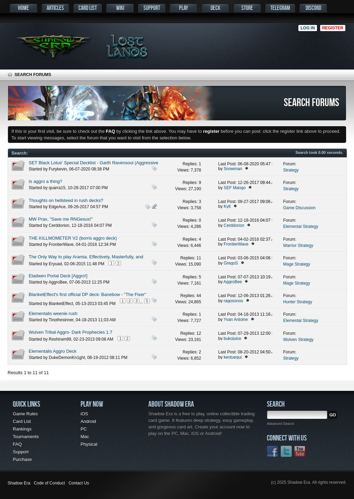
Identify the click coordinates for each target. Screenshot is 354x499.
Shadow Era (19, 483)
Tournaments (26, 436)
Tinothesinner (61, 319)
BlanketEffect (61, 303)
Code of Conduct (49, 483)
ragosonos (233, 300)
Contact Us (78, 483)
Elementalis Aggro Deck (52, 351)
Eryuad (55, 263)
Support (151, 7)
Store (247, 7)
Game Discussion (299, 207)
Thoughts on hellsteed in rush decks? (66, 200)
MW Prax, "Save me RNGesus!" (61, 219)
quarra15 (57, 187)
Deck (215, 7)
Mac (85, 436)
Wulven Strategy (298, 339)
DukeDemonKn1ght (67, 357)
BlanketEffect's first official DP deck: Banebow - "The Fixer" (87, 294)
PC (84, 429)
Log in (307, 28)
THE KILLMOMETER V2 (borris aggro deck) (73, 238)
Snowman (233, 168)
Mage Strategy (296, 264)
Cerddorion (59, 225)
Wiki (120, 7)
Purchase (22, 459)
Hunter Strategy (297, 301)
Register (332, 28)
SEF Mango (234, 187)
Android (88, 421)
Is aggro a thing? (45, 181)
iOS (84, 413)
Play (183, 7)
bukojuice (232, 338)
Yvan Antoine (236, 319)
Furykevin (58, 169)
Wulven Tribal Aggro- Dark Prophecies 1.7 (70, 332)
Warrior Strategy (298, 245)
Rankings (22, 429)
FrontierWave (61, 244)
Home (23, 7)
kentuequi (233, 357)
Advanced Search (280, 424)
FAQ (17, 444)
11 (198, 258)
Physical (89, 444)
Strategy (291, 170)
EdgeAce (57, 206)
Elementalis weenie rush (53, 313)
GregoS (231, 263)
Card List (87, 7)
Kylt (227, 206)
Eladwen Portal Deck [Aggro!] (58, 275)
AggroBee (57, 282)
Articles (55, 7)
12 (198, 333)
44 (198, 295)
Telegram (280, 7)
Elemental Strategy (300, 226)
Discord (313, 7)
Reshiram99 (60, 339)
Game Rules (25, 413)
